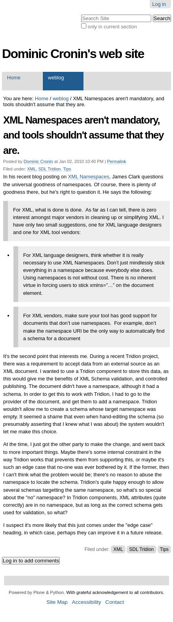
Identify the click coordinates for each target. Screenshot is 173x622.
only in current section (112, 27)
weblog (56, 78)
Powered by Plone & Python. (37, 592)
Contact (114, 602)
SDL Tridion (49, 169)
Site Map (57, 602)
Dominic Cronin (38, 161)
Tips (67, 169)
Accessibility (86, 602)
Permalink (116, 161)
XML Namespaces (88, 177)
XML (31, 169)
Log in (159, 4)
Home (14, 78)
